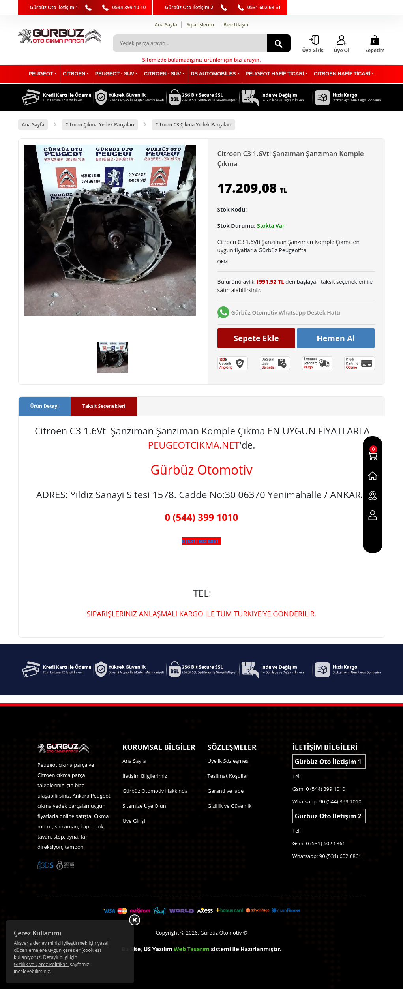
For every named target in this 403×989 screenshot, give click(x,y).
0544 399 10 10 (129, 7)
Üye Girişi (133, 821)
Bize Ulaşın (235, 24)
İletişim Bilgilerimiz (144, 776)
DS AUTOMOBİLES (211, 74)
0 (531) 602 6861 (200, 541)
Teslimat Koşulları (229, 776)
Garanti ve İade (226, 791)
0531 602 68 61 (264, 7)
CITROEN (78, 74)
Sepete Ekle (256, 338)
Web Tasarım (192, 949)
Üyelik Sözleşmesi (229, 761)
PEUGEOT (47, 74)
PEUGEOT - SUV (117, 74)
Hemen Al (336, 338)
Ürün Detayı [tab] (44, 406)
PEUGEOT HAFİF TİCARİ (271, 74)
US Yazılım (158, 949)
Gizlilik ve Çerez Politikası (41, 964)
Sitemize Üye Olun (144, 806)
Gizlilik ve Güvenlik (230, 806)
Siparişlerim (200, 24)
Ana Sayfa (166, 24)
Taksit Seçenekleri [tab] (104, 406)
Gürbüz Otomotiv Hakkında (154, 791)
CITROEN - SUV (163, 74)
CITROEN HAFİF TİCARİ (336, 74)
